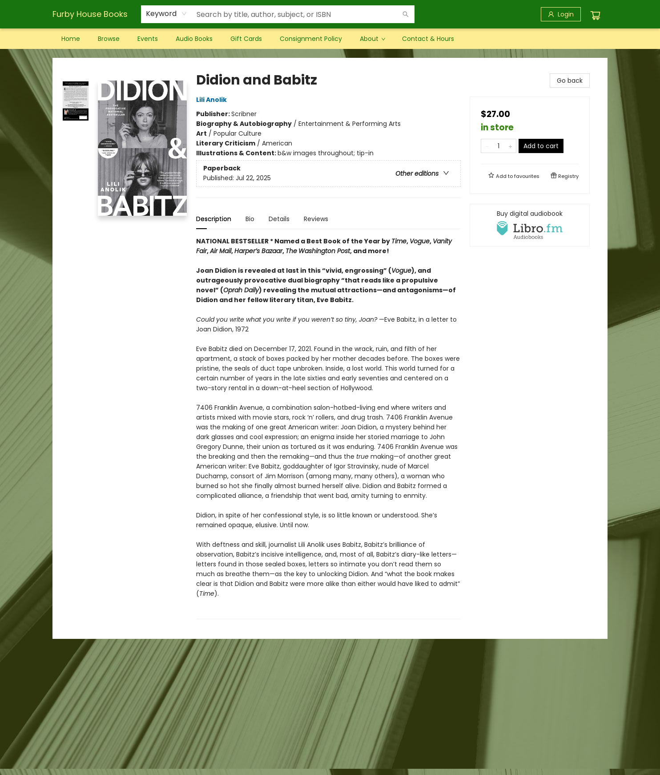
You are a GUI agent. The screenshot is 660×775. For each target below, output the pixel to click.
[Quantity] (498, 146)
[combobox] (166, 13)
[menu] (330, 38)
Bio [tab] (249, 218)
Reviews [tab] (316, 218)
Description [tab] (213, 218)
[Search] (406, 14)
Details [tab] (279, 218)
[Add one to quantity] (510, 146)
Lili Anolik (212, 99)
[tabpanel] (328, 427)
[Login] (561, 14)
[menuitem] (70, 38)
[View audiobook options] (530, 225)
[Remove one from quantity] (486, 146)
